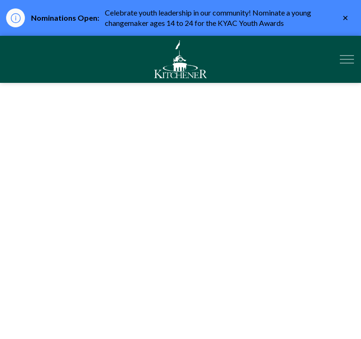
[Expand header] (347, 59)
